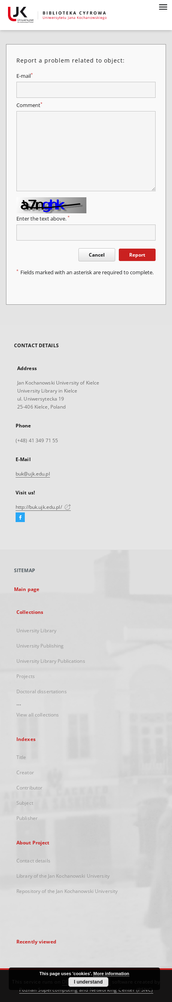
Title (21, 757)
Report (137, 254)
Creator (25, 772)
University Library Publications (50, 661)
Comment (29, 105)
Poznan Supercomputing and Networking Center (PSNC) (86, 989)
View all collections (37, 714)
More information (111, 973)
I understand (88, 982)
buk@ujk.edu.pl (33, 473)
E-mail (24, 76)
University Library (36, 630)
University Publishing (40, 645)
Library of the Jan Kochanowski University (63, 875)
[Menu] (163, 6)
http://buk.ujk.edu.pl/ (43, 507)
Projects (25, 676)
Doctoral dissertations (41, 691)
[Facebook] (20, 517)
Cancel (97, 254)
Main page (26, 589)
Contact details (33, 860)
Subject (24, 803)
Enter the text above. (43, 218)
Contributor (29, 787)
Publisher (27, 818)
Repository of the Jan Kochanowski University (67, 891)
